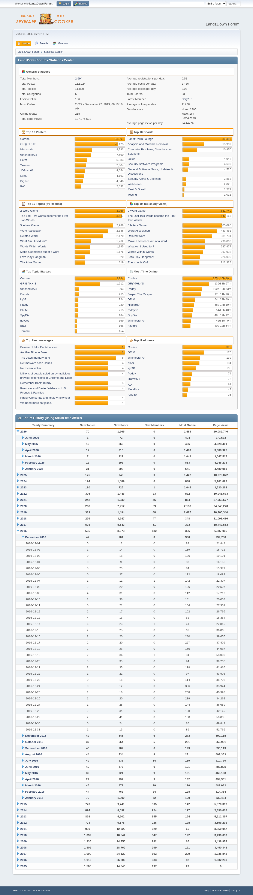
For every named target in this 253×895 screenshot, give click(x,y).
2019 (23, 512)
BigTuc (24, 181)
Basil (23, 325)
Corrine (25, 139)
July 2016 (31, 760)
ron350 (132, 394)
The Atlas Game (30, 262)
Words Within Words (33, 246)
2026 (23, 431)
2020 (23, 506)
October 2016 (34, 742)
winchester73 (28, 154)
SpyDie (24, 315)
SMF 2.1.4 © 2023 (22, 890)
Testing (132, 194)
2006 (23, 860)
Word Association (31, 230)
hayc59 (24, 320)
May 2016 (31, 773)
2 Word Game (29, 210)
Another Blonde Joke (33, 352)
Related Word (28, 236)
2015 (23, 804)
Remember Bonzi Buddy (35, 383)
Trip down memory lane (35, 357)
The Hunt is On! (138, 262)
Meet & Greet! (137, 189)
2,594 (78, 78)
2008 (23, 847)
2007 (23, 853)
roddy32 (133, 310)
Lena (23, 175)
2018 (23, 518)
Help (206, 890)
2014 (23, 810)
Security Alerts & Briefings (144, 178)
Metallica (133, 389)
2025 (23, 475)
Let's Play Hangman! (33, 257)
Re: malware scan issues (36, 363)
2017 (23, 524)
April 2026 (32, 450)
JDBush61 (26, 170)
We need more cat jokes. (36, 402)
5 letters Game (29, 225)
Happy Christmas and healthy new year (45, 397)
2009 (23, 841)
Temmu (25, 165)
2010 (23, 835)
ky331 (24, 299)
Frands (24, 294)
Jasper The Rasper (140, 294)
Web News (135, 184)
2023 (23, 487)
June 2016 (32, 766)
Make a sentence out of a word (39, 251)
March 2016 (33, 785)
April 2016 (32, 779)
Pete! (23, 160)
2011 (23, 829)
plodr (131, 363)
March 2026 (33, 456)
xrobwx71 (134, 378)
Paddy (24, 304)
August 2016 (33, 754)
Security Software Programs (145, 164)
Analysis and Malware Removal (148, 144)
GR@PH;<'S (28, 144)
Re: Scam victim (30, 368)
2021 (23, 499)
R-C (22, 186)
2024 (23, 481)
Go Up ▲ (235, 890)
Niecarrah (26, 149)
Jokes (131, 158)
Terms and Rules (220, 890)
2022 (23, 493)
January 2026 (34, 468)
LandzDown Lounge (140, 139)
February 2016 (34, 791)
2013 (23, 816)
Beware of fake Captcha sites (38, 347)
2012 (23, 822)
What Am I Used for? (33, 241)
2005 (23, 866)
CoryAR (187, 99)
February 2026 (34, 462)
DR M (23, 310)
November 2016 (35, 735)
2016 (23, 531)
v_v (130, 384)
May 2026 (31, 444)
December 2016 (35, 537)
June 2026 (32, 437)
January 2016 (34, 797)
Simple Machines (41, 890)
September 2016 (36, 748)
